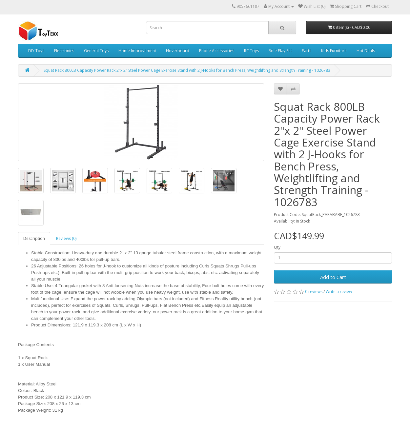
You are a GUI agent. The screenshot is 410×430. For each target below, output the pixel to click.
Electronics (64, 50)
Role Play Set (280, 50)
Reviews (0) (66, 238)
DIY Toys (36, 50)
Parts (306, 50)
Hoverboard (177, 50)
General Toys (96, 50)
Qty (277, 247)
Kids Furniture (334, 50)
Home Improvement (137, 50)
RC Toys (251, 50)
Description (34, 238)
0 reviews (313, 291)
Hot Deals (366, 50)
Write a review (339, 291)
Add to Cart (333, 277)
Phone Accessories (216, 50)
